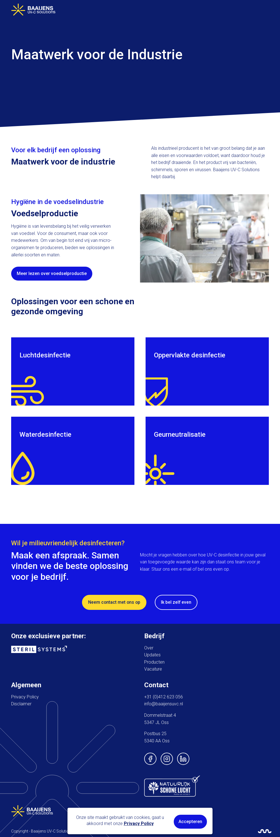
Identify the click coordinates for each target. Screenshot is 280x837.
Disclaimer (21, 703)
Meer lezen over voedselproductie (52, 273)
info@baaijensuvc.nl (163, 703)
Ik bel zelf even (176, 602)
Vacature (153, 668)
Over (148, 647)
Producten (154, 661)
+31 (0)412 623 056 (163, 696)
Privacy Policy (25, 696)
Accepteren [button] (190, 821)
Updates (152, 654)
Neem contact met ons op (114, 602)
